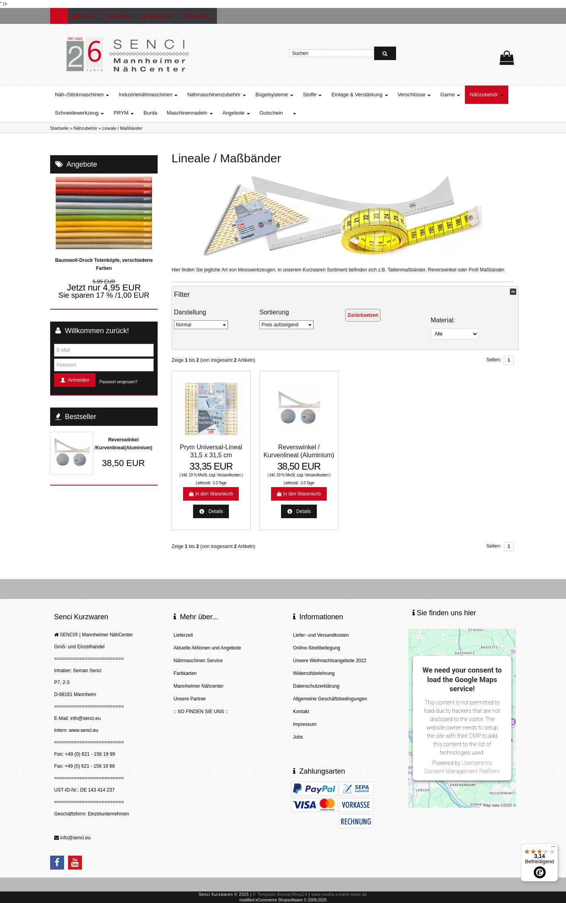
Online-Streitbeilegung (316, 648)
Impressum (304, 724)
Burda (150, 113)
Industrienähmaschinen (148, 95)
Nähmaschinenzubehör (216, 95)
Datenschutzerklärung (316, 686)
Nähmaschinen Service (198, 660)
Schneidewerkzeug (79, 113)
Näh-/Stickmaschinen (82, 95)
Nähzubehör (486, 95)
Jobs (298, 737)
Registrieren (157, 16)
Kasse (82, 16)
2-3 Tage (219, 483)
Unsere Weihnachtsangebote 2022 (330, 660)
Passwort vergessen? (119, 382)
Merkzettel (117, 16)
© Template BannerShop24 (280, 894)
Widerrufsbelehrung (314, 673)
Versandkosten (229, 475)
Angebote (236, 113)
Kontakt (301, 711)
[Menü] (553, 848)
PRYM (123, 113)
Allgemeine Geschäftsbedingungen (330, 699)
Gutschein (271, 113)
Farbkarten (185, 673)
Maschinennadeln (190, 113)
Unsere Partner (190, 699)
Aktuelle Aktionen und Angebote (207, 648)
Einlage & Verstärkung (359, 95)
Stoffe (312, 95)
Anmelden (197, 16)
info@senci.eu (75, 838)
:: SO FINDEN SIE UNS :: (201, 711)
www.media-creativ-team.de (339, 894)
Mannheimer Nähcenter (198, 686)
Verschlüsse (414, 95)
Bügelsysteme (274, 95)
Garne (450, 95)
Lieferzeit (183, 635)
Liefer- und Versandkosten (321, 635)
